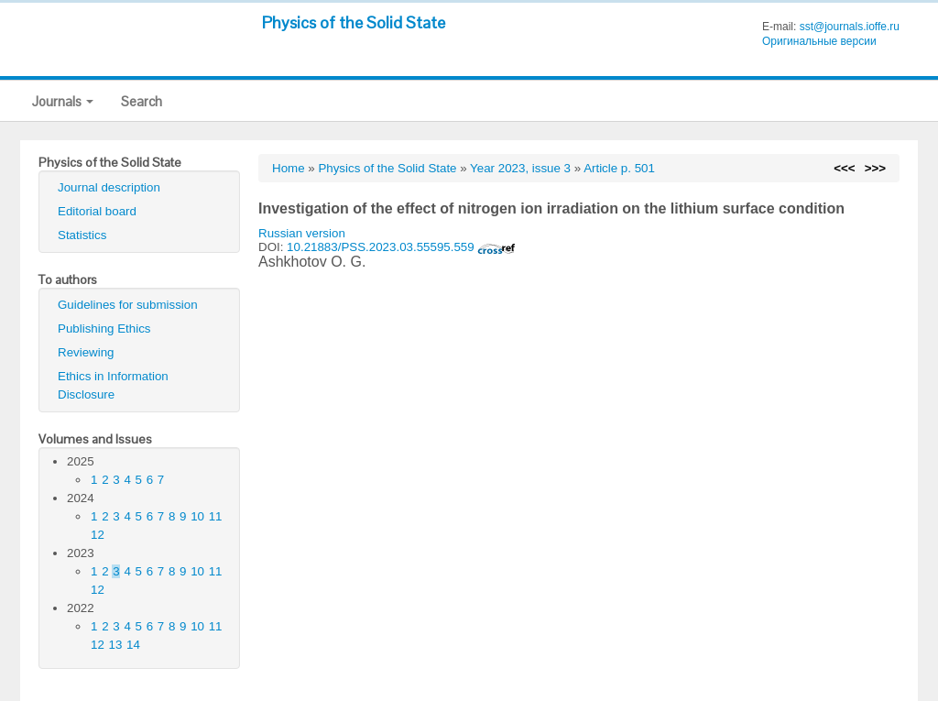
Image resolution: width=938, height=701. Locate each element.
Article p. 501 (619, 168)
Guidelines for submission (128, 305)
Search (141, 101)
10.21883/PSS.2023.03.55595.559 (401, 247)
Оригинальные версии (819, 41)
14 (133, 645)
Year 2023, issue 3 (520, 168)
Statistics (82, 235)
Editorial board (97, 211)
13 (116, 645)
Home (288, 168)
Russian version (301, 233)
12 (97, 535)
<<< (844, 168)
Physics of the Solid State (353, 22)
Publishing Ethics (104, 328)
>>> (875, 168)
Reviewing (86, 352)
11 (216, 516)
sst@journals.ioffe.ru (850, 26)
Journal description (109, 187)
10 (197, 516)
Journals (62, 101)
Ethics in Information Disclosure (113, 385)
